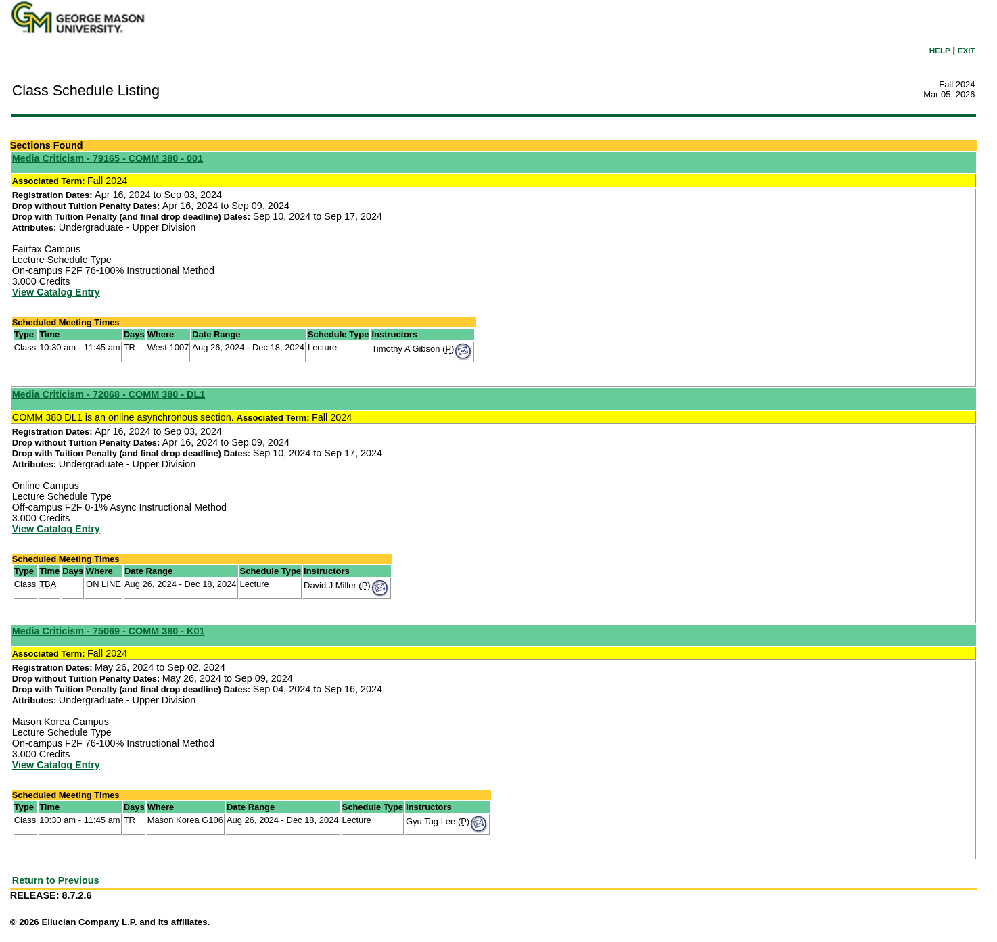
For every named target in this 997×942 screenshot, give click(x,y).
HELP (939, 50)
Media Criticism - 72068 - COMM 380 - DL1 (109, 394)
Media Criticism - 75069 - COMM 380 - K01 (108, 631)
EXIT (966, 50)
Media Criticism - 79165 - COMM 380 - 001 (107, 158)
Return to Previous (55, 880)
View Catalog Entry (56, 292)
